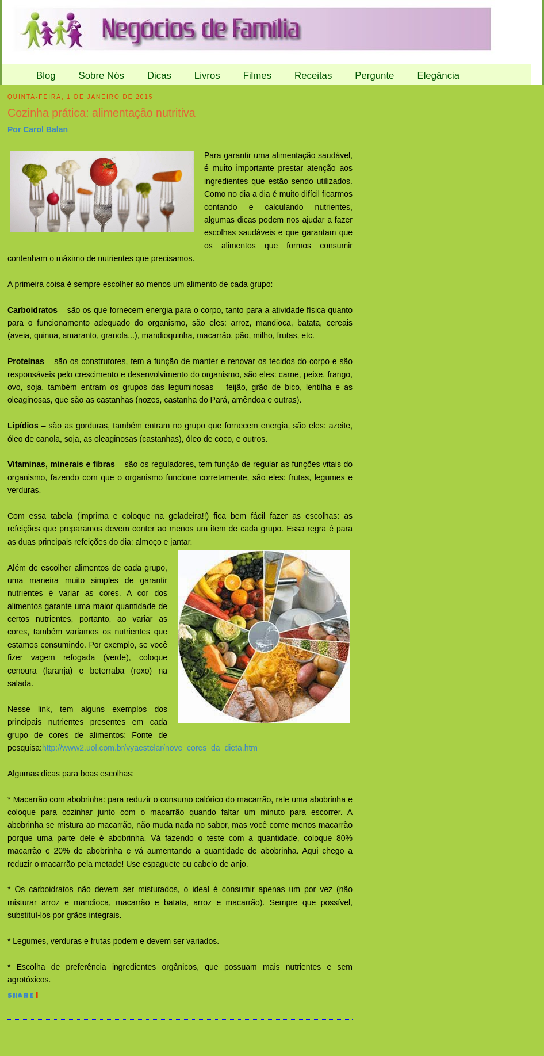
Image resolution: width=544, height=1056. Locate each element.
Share (20, 996)
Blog (46, 75)
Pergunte (374, 75)
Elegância (438, 75)
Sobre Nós (101, 75)
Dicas (159, 75)
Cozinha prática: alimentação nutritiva (101, 112)
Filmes (257, 75)
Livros (207, 75)
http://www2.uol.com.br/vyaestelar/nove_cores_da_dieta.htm (150, 747)
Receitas (313, 75)
